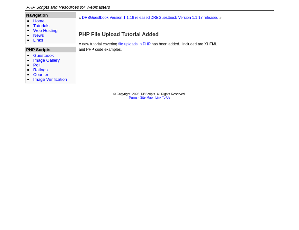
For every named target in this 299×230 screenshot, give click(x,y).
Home (39, 21)
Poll (36, 65)
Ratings (40, 69)
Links (38, 40)
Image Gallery (46, 60)
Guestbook (43, 55)
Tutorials (41, 25)
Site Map (146, 97)
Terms (133, 97)
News (38, 35)
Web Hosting (45, 30)
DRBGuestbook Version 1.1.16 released (116, 17)
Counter (40, 74)
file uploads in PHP (134, 44)
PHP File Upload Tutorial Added (119, 34)
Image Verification (50, 79)
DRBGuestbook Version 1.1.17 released (184, 17)
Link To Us (162, 97)
